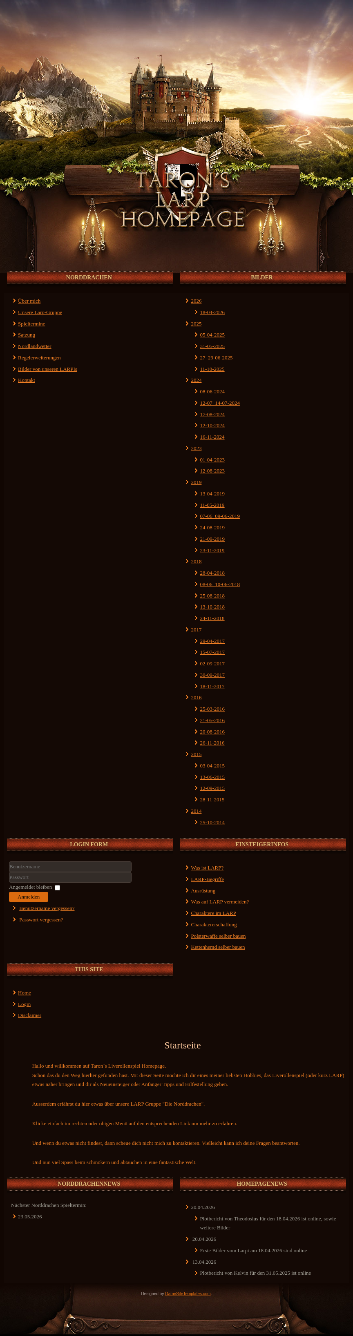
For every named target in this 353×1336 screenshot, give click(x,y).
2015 (196, 754)
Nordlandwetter (34, 346)
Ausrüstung (203, 891)
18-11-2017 (212, 686)
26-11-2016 (212, 743)
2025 (196, 324)
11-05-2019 (212, 505)
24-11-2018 (212, 618)
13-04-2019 (212, 494)
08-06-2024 (212, 391)
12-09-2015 (212, 788)
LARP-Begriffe (207, 879)
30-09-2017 (212, 675)
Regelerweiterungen (39, 358)
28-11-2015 (212, 799)
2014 (196, 811)
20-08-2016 (212, 732)
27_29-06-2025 (216, 358)
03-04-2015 (212, 766)
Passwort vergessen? (41, 920)
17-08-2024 (212, 414)
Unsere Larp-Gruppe (40, 312)
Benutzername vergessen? (46, 908)
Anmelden (29, 897)
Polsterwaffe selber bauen (218, 936)
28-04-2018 (212, 573)
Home (24, 993)
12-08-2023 (212, 471)
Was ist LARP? (207, 868)
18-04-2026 (212, 312)
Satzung (26, 335)
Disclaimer (29, 1015)
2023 (196, 448)
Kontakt (26, 380)
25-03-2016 (212, 709)
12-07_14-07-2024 (220, 403)
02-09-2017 (212, 663)
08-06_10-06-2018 (220, 584)
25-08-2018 (212, 596)
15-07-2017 (212, 652)
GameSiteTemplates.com (188, 1293)
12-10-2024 (212, 425)
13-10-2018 (212, 607)
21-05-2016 (212, 720)
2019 (196, 482)
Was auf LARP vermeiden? (220, 902)
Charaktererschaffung (214, 924)
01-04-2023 (212, 460)
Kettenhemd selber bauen (218, 947)
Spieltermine (31, 324)
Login (24, 1004)
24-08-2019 (212, 527)
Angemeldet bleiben (30, 887)
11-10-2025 (212, 369)
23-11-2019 (212, 550)
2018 (196, 561)
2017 (196, 630)
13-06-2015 (212, 777)
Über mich (29, 301)
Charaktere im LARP (213, 913)
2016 (196, 697)
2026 (196, 301)
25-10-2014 (212, 822)
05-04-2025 (212, 335)
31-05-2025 (212, 346)
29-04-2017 (212, 641)
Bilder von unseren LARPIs (47, 369)
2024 (196, 380)
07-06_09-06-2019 (220, 516)
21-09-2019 (212, 539)
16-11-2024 (212, 437)
